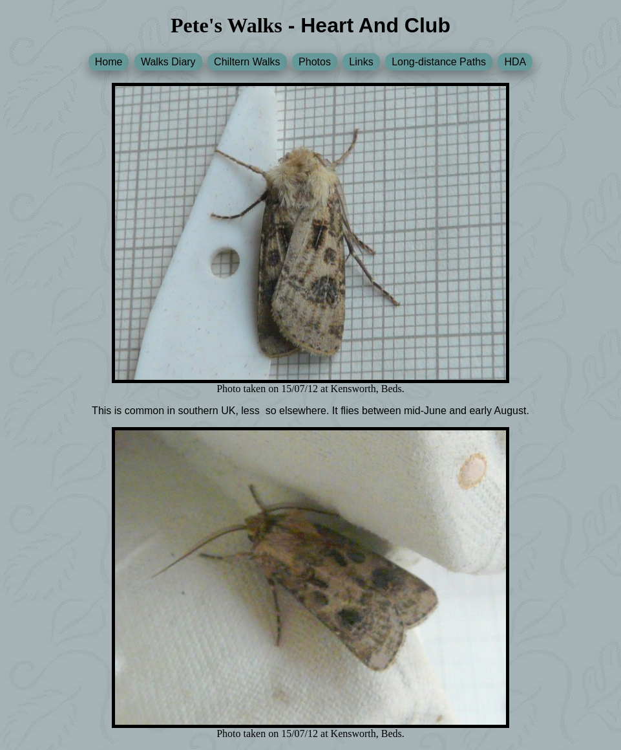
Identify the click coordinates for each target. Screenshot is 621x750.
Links (361, 61)
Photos (315, 61)
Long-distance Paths (439, 61)
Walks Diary (168, 61)
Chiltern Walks (247, 61)
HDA (515, 61)
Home (109, 61)
